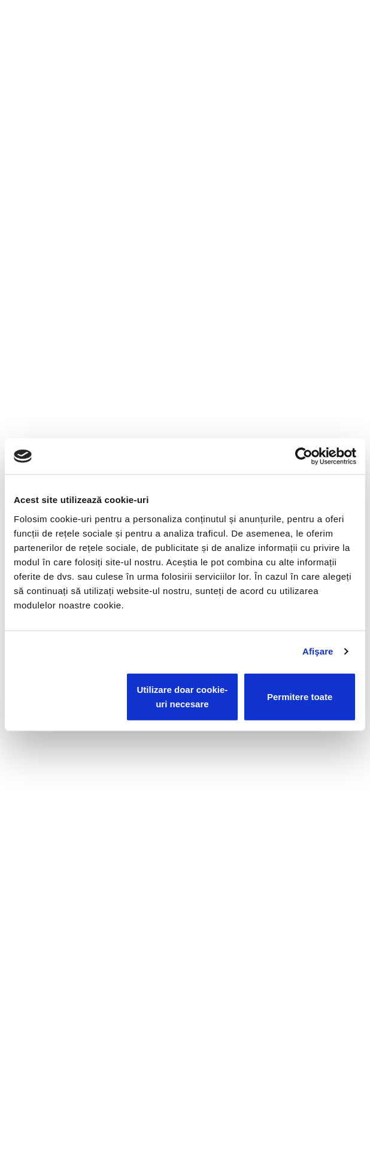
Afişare (317, 651)
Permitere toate (299, 696)
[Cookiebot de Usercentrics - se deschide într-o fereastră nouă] (303, 456)
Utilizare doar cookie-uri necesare (182, 696)
